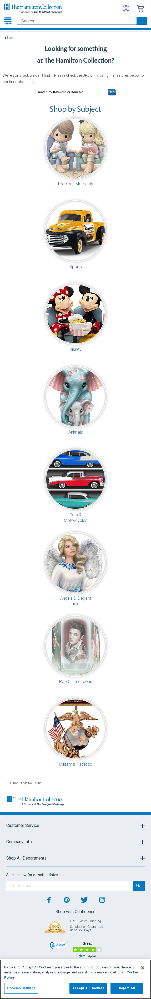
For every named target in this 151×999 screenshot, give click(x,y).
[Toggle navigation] (8, 21)
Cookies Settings (21, 988)
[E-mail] (69, 886)
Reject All (127, 988)
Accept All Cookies (88, 988)
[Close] (142, 968)
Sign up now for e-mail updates (32, 875)
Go (112, 92)
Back (10, 38)
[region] (75, 979)
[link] (59, 945)
